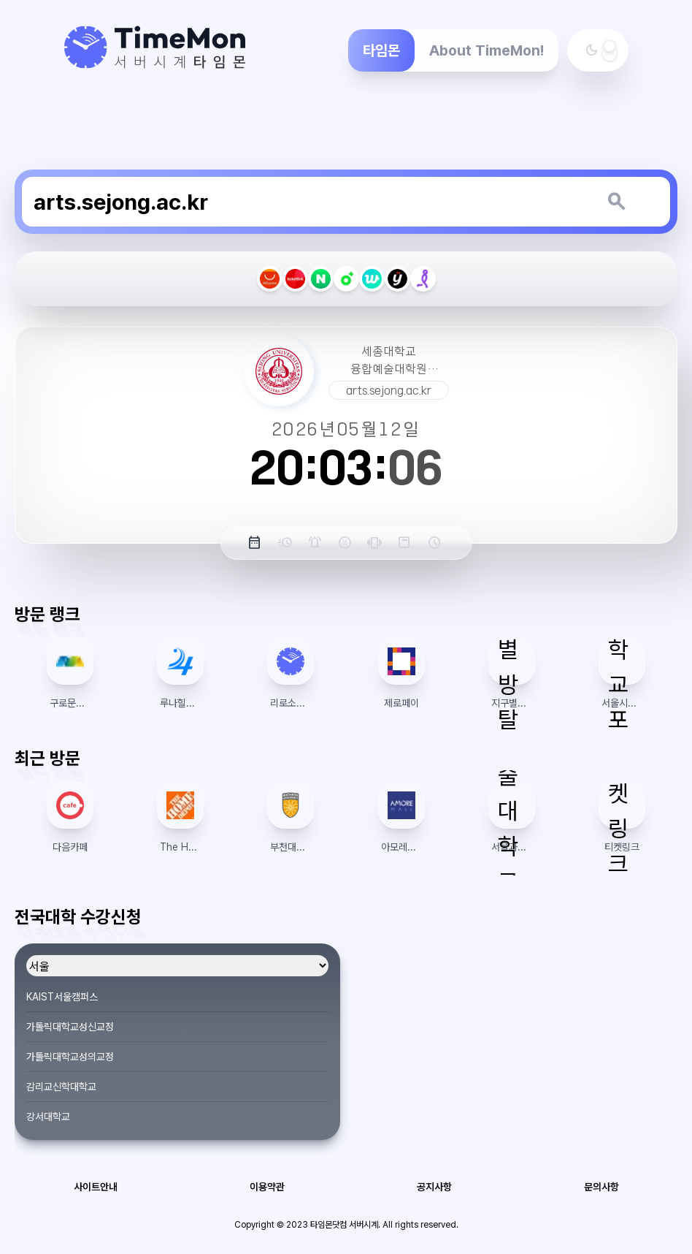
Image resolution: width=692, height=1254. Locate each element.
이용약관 (267, 1187)
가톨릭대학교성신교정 (70, 1027)
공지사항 (434, 1187)
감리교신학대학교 (61, 1086)
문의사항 (601, 1187)
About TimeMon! (486, 50)
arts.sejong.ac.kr (388, 390)
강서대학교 (48, 1116)
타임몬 (381, 50)
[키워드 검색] (616, 202)
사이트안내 (96, 1187)
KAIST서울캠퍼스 (62, 997)
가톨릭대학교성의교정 (70, 1057)
